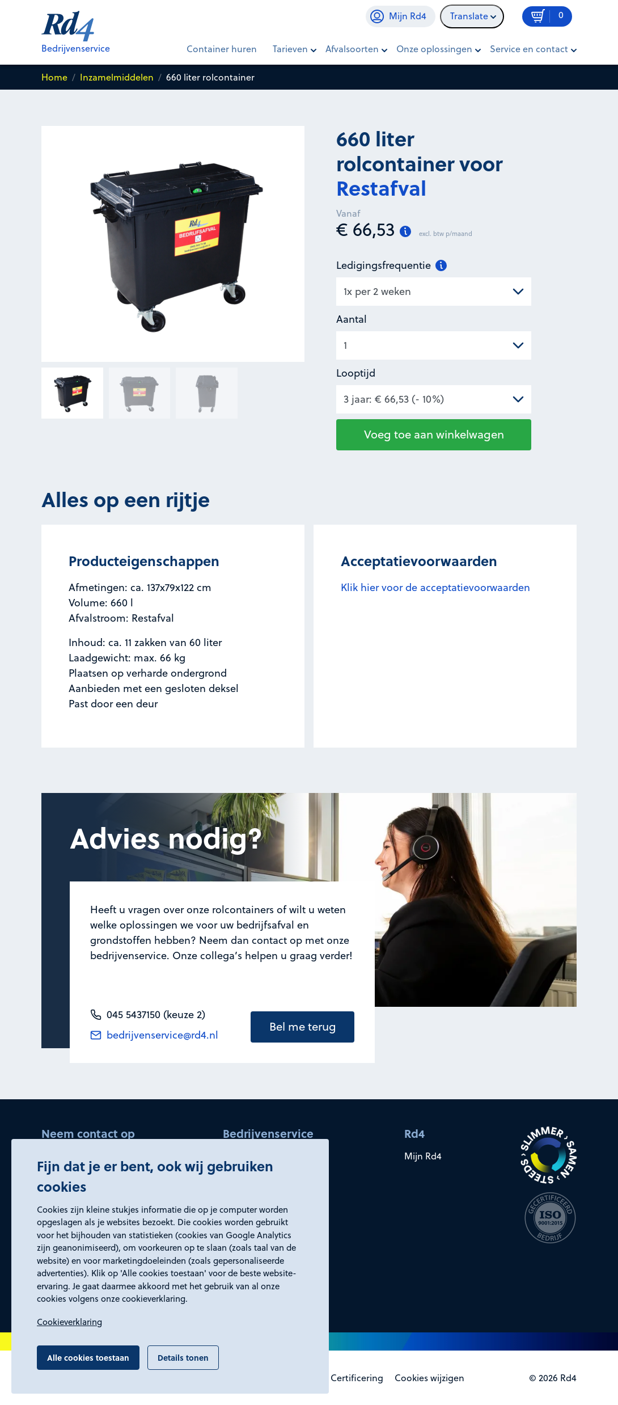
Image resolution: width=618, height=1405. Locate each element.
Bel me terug (302, 1026)
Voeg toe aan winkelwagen (434, 434)
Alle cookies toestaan (88, 1357)
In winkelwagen (523, 85)
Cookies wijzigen (429, 1378)
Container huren (222, 49)
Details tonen (183, 1357)
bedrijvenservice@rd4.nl (154, 1035)
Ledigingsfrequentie (391, 265)
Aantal (351, 319)
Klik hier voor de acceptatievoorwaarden (435, 587)
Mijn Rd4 (423, 1156)
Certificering (357, 1378)
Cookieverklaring (69, 1322)
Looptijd (355, 373)
